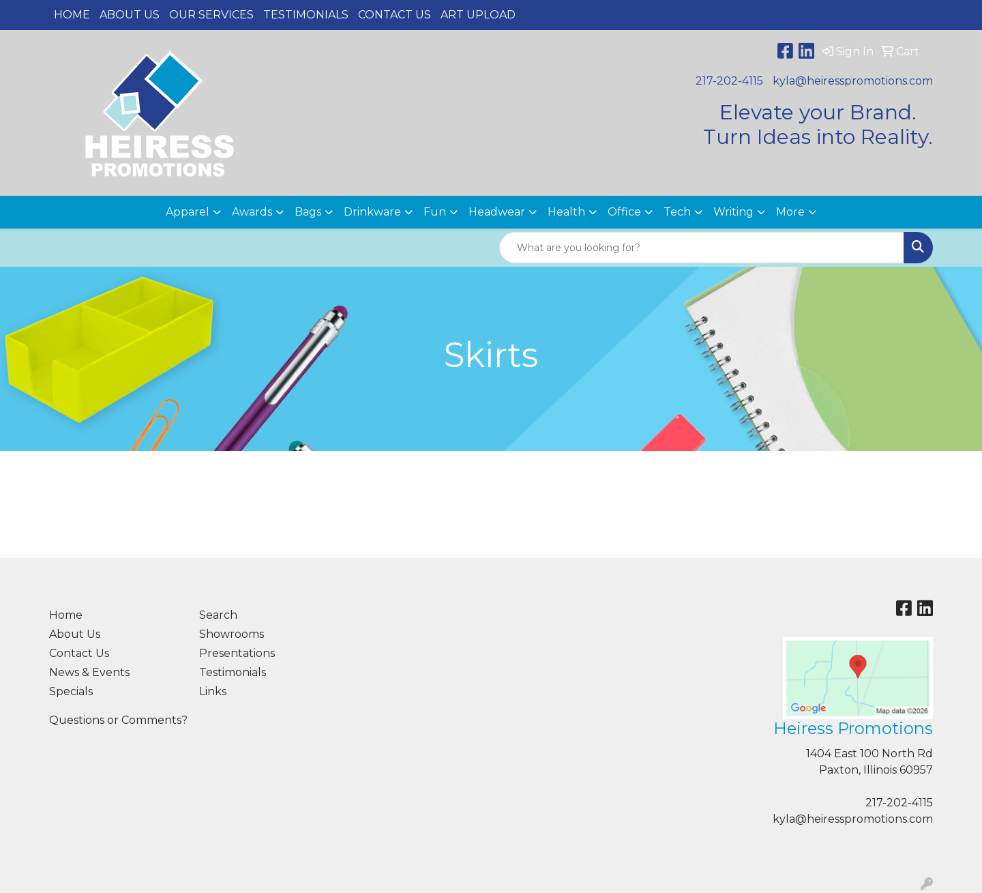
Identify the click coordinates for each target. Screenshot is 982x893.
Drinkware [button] (372, 211)
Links (212, 691)
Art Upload (478, 14)
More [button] (790, 211)
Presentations (237, 653)
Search (218, 615)
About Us (130, 14)
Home (72, 14)
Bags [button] (308, 211)
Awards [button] (252, 211)
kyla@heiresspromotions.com (853, 80)
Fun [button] (434, 211)
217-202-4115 (729, 80)
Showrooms (231, 634)
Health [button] (566, 211)
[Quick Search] (701, 247)
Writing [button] (733, 211)
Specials (71, 691)
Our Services (211, 14)
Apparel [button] (187, 211)
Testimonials (305, 14)
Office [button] (624, 211)
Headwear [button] (496, 211)
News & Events (89, 672)
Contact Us (394, 14)
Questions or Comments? (118, 720)
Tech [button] (677, 211)
